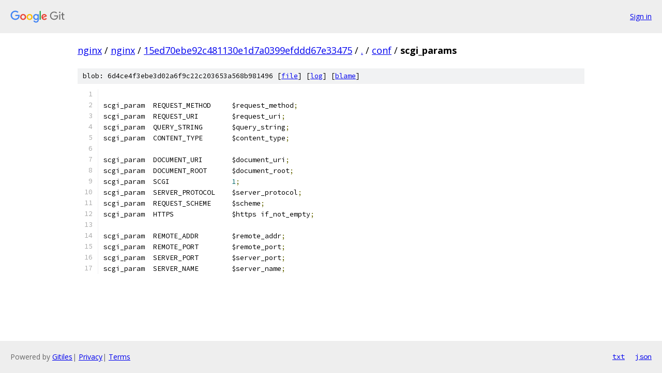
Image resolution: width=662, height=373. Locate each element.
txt (618, 356)
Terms (119, 357)
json (643, 356)
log (316, 75)
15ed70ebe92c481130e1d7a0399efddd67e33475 (248, 50)
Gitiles (62, 357)
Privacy (90, 357)
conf (382, 50)
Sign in (641, 16)
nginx (90, 50)
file (289, 75)
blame (345, 75)
